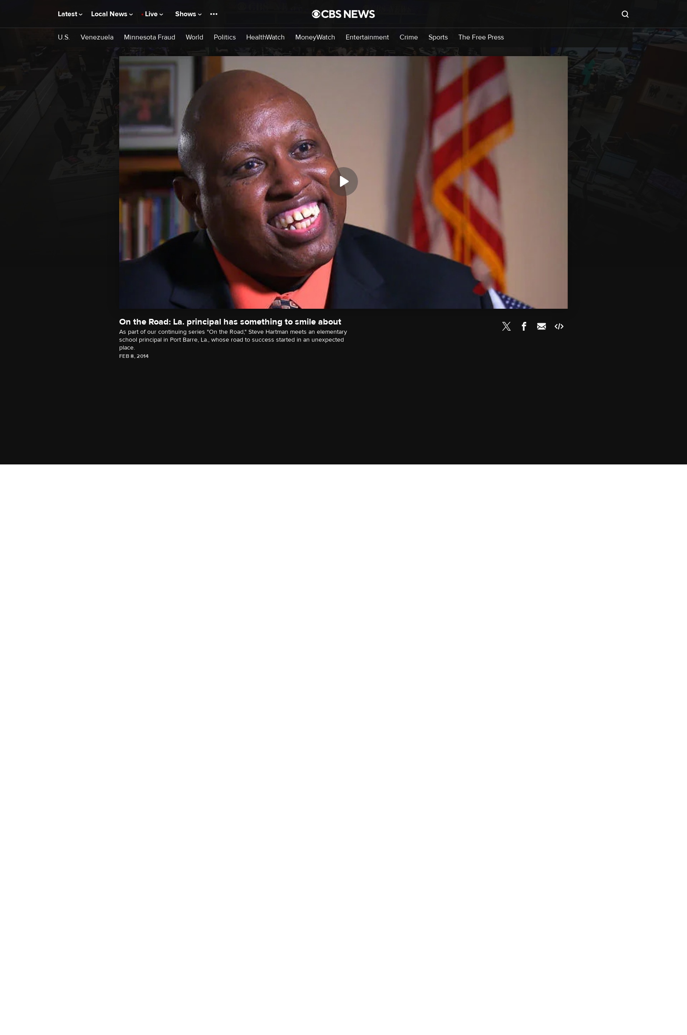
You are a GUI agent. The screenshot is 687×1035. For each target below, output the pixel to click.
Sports (438, 37)
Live (154, 14)
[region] (343, 182)
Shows (188, 14)
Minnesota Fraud (149, 37)
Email (541, 326)
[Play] (343, 181)
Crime (409, 37)
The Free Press (481, 37)
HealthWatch (265, 37)
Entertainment (367, 37)
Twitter (506, 326)
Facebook (524, 326)
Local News (112, 14)
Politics (225, 37)
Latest (70, 14)
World (194, 37)
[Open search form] (625, 14)
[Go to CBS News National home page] (343, 14)
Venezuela (97, 37)
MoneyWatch (315, 37)
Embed (559, 326)
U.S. (64, 37)
